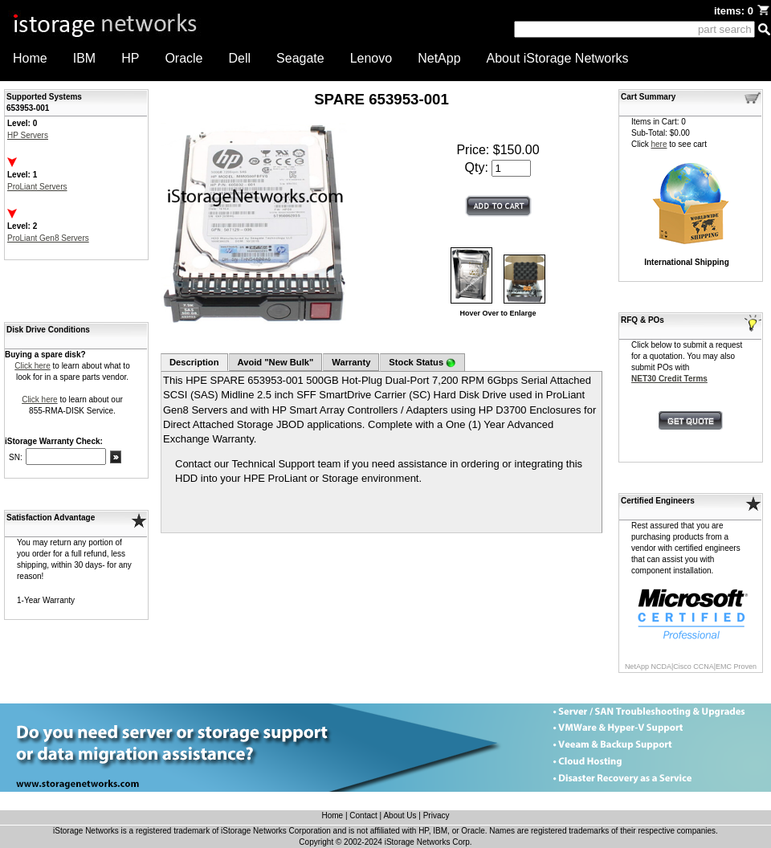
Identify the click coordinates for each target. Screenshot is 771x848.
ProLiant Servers (37, 186)
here (659, 144)
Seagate (300, 58)
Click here (32, 365)
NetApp (439, 58)
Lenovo (371, 58)
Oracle (183, 58)
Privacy (436, 815)
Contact (363, 815)
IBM (84, 58)
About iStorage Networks (558, 58)
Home (30, 58)
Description (194, 362)
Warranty (351, 362)
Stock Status (422, 362)
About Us (399, 815)
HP (130, 58)
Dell (240, 58)
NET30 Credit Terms (669, 378)
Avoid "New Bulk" (276, 362)
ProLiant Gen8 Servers (48, 238)
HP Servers (27, 135)
